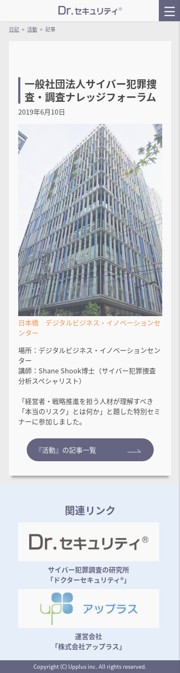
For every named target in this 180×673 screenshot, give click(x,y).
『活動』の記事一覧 (88, 450)
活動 (32, 29)
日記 (14, 29)
